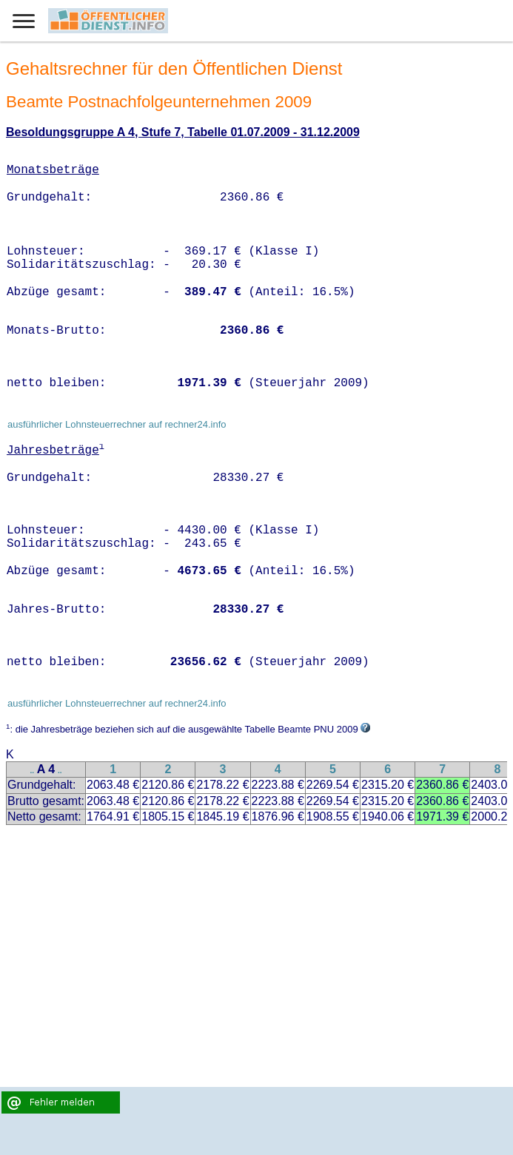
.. (32, 771)
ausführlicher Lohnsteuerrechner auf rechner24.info (117, 424)
